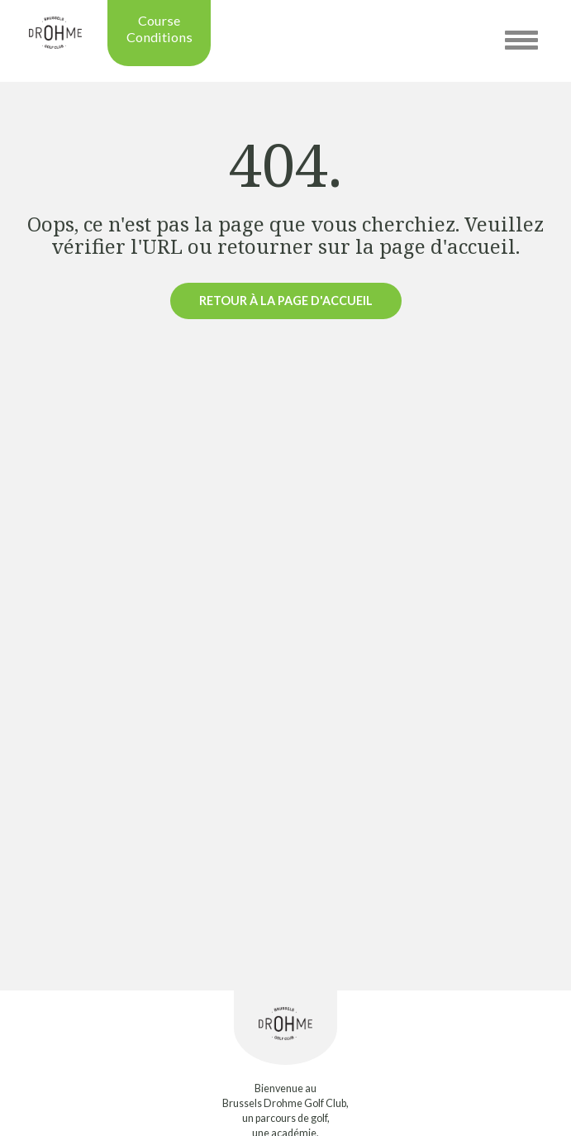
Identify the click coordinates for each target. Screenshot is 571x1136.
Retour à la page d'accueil (286, 301)
